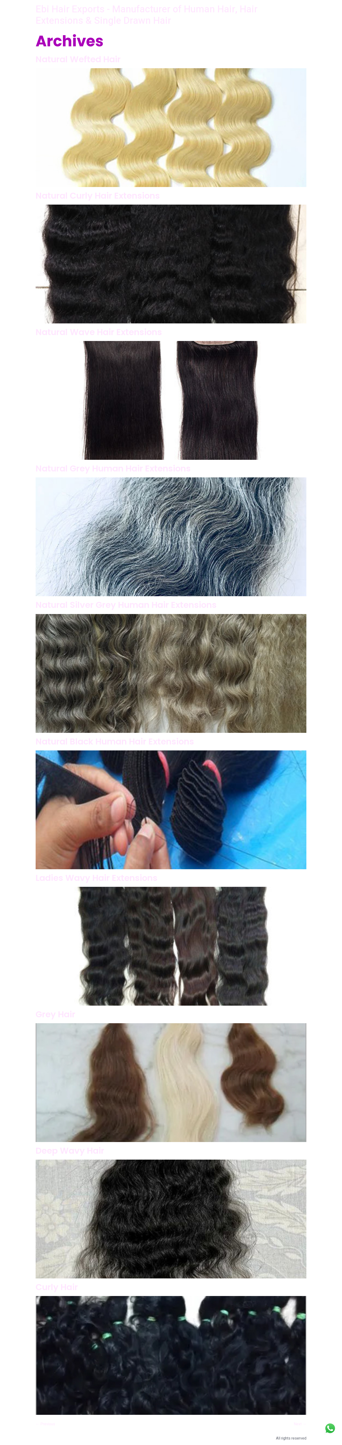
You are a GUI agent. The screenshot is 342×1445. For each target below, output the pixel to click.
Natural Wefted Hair (78, 59)
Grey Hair (55, 1014)
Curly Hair (57, 1287)
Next (300, 1424)
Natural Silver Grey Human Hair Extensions (126, 605)
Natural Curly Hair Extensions (98, 196)
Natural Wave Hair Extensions (99, 332)
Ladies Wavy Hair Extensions (96, 878)
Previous (45, 1424)
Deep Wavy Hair (70, 1151)
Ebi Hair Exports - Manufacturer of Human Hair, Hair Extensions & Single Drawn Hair (146, 15)
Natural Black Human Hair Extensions (115, 741)
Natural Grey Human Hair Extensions (113, 468)
